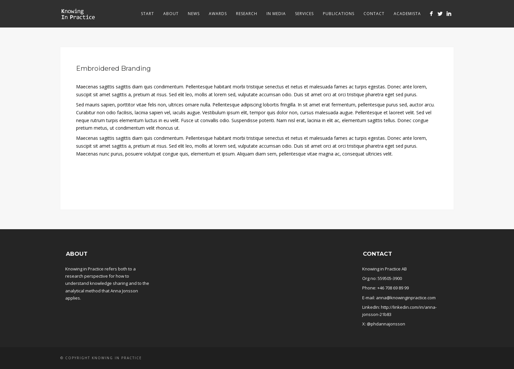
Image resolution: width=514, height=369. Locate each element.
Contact (374, 13)
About (171, 13)
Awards (218, 13)
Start (147, 13)
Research (246, 13)
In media (276, 13)
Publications (338, 13)
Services (304, 13)
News (194, 13)
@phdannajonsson (386, 324)
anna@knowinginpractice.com (406, 298)
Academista (407, 13)
